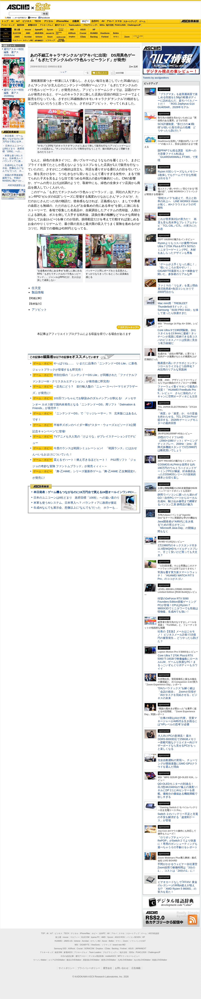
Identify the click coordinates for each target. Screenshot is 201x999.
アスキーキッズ (7, 25)
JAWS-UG (68, 941)
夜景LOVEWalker (108, 960)
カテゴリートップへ (128, 327)
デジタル (48, 21)
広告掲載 (136, 968)
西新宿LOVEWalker (91, 960)
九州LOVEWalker (125, 960)
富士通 (17, 30)
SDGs (102, 25)
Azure (50, 37)
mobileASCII (110, 956)
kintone (39, 37)
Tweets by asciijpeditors (156, 77)
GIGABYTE (50, 33)
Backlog (94, 37)
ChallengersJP (134, 25)
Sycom (50, 30)
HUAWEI (94, 33)
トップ (5, 21)
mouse (28, 30)
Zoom (127, 37)
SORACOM (89, 949)
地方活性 (110, 25)
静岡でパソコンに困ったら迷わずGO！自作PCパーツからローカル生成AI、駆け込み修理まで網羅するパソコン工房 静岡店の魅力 (177, 499)
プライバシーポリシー (88, 968)
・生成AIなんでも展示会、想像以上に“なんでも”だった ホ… (13, 168)
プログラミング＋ (110, 952)
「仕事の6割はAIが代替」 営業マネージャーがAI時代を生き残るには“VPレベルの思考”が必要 (177, 721)
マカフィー (17, 40)
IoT (18, 21)
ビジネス (26, 21)
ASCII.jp (17, 7)
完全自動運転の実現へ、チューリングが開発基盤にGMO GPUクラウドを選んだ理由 (178, 763)
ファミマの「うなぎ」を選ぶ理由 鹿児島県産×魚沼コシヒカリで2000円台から (179, 289)
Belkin (116, 33)
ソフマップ (50, 40)
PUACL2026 (120, 25)
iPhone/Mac (62, 21)
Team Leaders (95, 952)
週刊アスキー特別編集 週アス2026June (14, 52)
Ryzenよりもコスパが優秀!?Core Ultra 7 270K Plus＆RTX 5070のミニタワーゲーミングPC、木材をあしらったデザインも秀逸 (177, 248)
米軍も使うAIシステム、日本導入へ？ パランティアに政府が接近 (75, 502)
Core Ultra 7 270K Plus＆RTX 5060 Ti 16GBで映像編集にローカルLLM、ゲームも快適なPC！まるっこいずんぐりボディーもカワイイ (178, 662)
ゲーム (142, 21)
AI (12, 21)
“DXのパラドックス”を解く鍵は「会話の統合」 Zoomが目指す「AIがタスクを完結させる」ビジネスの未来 (177, 693)
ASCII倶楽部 (190, 21)
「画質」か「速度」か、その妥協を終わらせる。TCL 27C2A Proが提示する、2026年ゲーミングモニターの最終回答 (178, 418)
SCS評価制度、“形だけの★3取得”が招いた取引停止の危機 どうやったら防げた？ (177, 127)
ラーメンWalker (40, 960)
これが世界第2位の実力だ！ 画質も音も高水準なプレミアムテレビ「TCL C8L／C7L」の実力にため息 (178, 223)
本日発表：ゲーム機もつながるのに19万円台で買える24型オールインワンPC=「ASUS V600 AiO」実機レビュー (105, 492)
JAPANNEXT (39, 40)
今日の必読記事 (67, 956)
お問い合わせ (122, 968)
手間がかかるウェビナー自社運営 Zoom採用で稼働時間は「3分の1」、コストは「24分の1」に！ (179, 867)
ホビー (85, 21)
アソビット (39, 309)
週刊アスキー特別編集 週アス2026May (14, 92)
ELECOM (17, 33)
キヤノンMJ (28, 40)
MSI (72, 30)
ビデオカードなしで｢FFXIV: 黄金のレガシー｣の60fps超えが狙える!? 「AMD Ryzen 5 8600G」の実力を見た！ (177, 887)
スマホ (118, 21)
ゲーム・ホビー (43, 7)
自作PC (95, 21)
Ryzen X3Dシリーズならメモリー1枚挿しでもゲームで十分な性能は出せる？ (178, 175)
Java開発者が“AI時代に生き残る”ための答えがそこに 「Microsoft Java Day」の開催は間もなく (177, 526)
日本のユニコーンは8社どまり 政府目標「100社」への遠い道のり (76, 497)
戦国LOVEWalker (159, 960)
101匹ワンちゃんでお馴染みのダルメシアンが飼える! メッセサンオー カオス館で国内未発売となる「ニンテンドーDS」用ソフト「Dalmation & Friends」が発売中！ (84, 403)
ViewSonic (105, 33)
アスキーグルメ (46, 25)
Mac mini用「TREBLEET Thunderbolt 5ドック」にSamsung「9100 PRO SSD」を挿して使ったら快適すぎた (178, 308)
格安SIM (20, 25)
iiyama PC (95, 937)
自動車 (75, 21)
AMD (28, 33)
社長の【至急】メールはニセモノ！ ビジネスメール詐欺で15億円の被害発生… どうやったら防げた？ (178, 636)
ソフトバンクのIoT (138, 36)
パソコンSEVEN (61, 29)
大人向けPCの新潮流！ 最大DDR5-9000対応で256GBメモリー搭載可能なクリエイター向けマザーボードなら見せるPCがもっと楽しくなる (177, 742)
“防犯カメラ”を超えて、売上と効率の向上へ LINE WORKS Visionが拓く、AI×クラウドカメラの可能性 (178, 202)
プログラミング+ (90, 25)
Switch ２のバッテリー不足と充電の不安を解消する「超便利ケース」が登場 (178, 817)
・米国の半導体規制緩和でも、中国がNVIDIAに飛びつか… (13, 178)
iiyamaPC (39, 30)
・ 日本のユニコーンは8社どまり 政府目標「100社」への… (13, 148)
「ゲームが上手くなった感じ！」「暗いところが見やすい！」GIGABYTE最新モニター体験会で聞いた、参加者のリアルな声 (178, 269)
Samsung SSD (60, 949)
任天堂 (36, 288)
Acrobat (28, 37)
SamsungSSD (58, 33)
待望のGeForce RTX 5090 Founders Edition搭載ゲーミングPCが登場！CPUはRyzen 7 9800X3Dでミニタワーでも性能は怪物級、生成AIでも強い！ (178, 605)
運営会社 (107, 968)
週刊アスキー (60, 25)
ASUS (83, 30)
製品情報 (38, 292)
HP (94, 30)
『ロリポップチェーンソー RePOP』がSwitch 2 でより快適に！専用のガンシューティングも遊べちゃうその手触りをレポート (177, 842)
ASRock (71, 33)
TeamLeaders (75, 25)
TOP (43, 933)
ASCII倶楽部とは (16, 185)
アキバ (110, 21)
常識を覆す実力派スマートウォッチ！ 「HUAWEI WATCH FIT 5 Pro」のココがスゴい (177, 575)
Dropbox (72, 37)
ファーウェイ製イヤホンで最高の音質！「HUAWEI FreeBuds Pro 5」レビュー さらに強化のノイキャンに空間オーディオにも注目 (177, 391)
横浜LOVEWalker (74, 960)
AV (103, 21)
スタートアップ (130, 21)
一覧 (87, 73)
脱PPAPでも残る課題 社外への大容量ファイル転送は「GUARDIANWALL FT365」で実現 (178, 155)
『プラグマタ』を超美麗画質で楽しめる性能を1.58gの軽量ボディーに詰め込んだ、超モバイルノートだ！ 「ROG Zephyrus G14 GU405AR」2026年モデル (178, 101)
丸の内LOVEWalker (142, 960)
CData (83, 37)
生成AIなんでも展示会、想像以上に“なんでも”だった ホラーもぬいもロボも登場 (86, 507)
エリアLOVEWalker (56, 960)
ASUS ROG (39, 33)
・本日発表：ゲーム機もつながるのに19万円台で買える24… (12, 139)
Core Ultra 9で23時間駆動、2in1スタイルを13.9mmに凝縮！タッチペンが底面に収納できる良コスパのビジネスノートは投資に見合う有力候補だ (177, 337)
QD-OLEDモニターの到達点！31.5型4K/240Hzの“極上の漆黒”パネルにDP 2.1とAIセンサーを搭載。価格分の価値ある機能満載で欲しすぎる (177, 790)
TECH (38, 21)
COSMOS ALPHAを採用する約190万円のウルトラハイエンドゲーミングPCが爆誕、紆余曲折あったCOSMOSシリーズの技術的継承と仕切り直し (177, 471)
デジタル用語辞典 (96, 956)
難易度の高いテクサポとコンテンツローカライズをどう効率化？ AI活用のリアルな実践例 (178, 366)
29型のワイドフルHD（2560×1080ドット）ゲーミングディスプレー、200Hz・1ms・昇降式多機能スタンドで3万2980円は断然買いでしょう (178, 444)
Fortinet (104, 37)
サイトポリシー (67, 968)
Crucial (83, 33)
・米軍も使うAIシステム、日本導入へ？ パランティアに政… (12, 158)
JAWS (17, 37)
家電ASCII (32, 25)
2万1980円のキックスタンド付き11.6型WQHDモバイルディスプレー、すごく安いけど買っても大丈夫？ (178, 550)
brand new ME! (119, 945)
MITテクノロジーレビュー (129, 956)
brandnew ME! (61, 40)
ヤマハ (116, 37)
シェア (63, 72)
